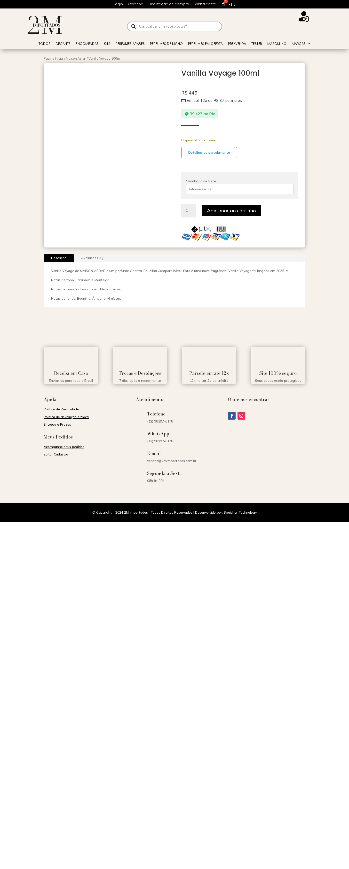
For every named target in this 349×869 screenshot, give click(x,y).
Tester (256, 44)
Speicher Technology (240, 512)
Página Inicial (53, 58)
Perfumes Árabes (130, 44)
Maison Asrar (76, 58)
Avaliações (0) (92, 258)
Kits (107, 44)
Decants (63, 44)
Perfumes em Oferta (205, 44)
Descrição (58, 258)
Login (118, 4)
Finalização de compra (169, 4)
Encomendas (87, 44)
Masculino (276, 44)
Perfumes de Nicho (166, 44)
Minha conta (205, 4)
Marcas (299, 44)
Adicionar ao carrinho (231, 210)
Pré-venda (237, 44)
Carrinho (135, 4)
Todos (44, 44)
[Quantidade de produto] (188, 210)
